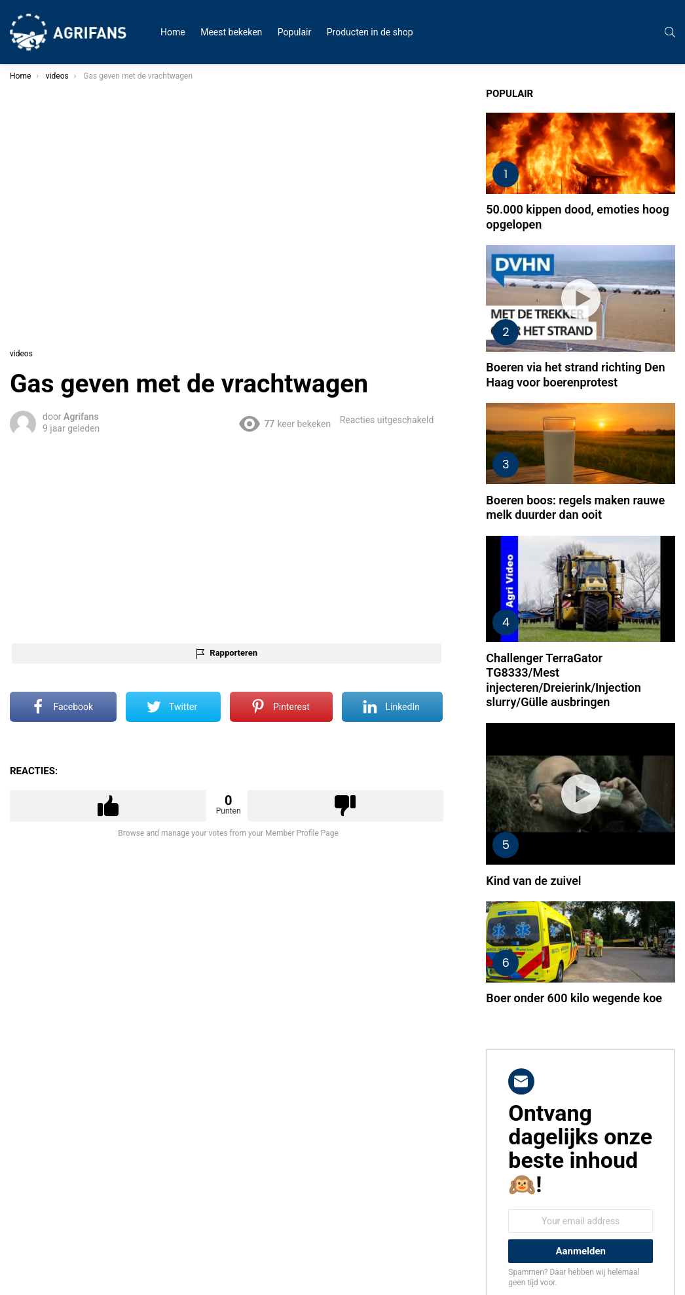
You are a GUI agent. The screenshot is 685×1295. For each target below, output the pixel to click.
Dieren (31, 233)
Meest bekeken (231, 32)
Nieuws (33, 170)
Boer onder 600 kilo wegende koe (590, 869)
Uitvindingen (41, 248)
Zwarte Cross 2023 (53, 123)
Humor (32, 154)
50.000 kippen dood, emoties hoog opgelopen (603, 194)
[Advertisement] (329, 505)
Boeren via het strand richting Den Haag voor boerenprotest (598, 330)
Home (172, 32)
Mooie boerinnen (49, 217)
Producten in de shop (370, 32)
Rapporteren (338, 621)
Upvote (239, 773)
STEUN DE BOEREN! (55, 280)
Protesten (37, 186)
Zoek (124, 316)
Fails (28, 138)
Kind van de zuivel (585, 767)
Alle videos (39, 107)
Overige (33, 264)
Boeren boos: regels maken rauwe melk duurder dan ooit (591, 454)
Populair (294, 32)
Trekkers (35, 201)
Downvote (424, 773)
